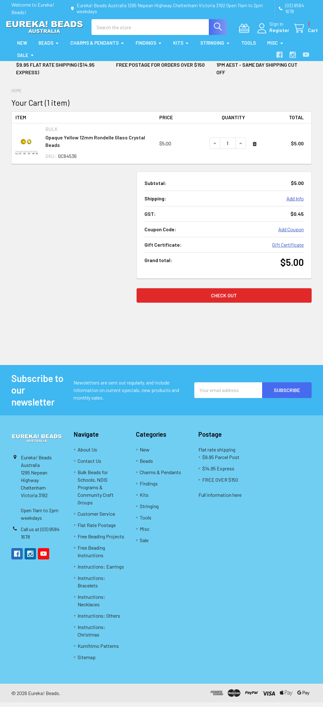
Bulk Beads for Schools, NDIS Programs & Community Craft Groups (96, 492)
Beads (48, 48)
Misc (275, 48)
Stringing (215, 48)
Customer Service (96, 518)
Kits (181, 48)
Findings (149, 48)
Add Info (295, 203)
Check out (224, 300)
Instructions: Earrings (101, 571)
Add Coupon (291, 234)
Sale (25, 60)
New (22, 48)
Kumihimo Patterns (98, 651)
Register (273, 33)
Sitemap (87, 662)
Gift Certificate (288, 249)
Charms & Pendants (97, 48)
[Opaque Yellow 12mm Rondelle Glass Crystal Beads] (227, 148)
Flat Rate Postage (97, 530)
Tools (248, 48)
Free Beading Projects (101, 541)
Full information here (220, 499)
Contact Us (89, 466)
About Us (87, 454)
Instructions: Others (99, 620)
